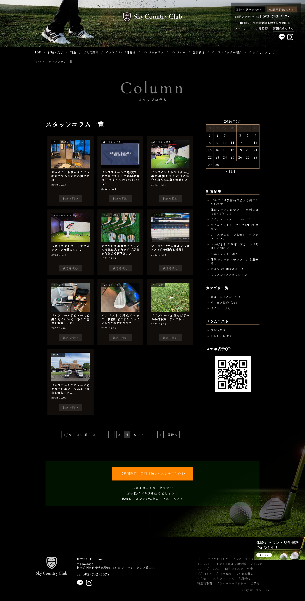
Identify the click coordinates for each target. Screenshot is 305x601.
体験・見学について (250, 9)
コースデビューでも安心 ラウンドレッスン (235, 236)
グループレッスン (209, 568)
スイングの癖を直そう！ (227, 269)
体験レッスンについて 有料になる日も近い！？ (235, 211)
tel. (93, 574)
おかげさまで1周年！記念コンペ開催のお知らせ (235, 246)
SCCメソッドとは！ (224, 254)
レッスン (256, 564)
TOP (38, 52)
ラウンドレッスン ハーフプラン (233, 219)
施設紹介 (199, 52)
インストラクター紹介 (227, 52)
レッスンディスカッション (229, 275)
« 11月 (230, 171)
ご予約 (255, 583)
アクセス (203, 578)
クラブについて (218, 559)
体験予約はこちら (282, 9)
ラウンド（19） (221, 308)
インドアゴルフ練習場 (121, 52)
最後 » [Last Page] (172, 435)
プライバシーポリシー (231, 583)
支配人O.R (218, 330)
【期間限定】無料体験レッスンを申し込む (152, 473)
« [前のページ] (94, 435)
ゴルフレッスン (153, 52)
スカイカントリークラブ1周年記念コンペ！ (235, 227)
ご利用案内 (91, 52)
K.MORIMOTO (222, 336)
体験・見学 (55, 52)
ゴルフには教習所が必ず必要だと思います (235, 202)
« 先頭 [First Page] (82, 435)
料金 (73, 52)
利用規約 (244, 578)
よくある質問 (244, 574)
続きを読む (70, 198)
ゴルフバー (178, 52)
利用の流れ (223, 574)
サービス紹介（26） (225, 302)
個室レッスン (234, 568)
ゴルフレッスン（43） (226, 297)
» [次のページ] (161, 435)
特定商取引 (204, 583)
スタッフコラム (223, 578)
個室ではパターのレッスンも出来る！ (235, 261)
